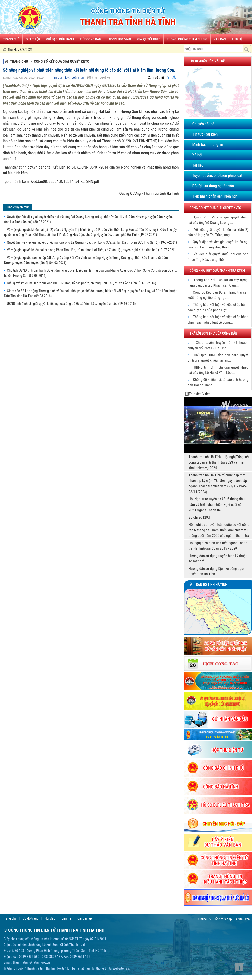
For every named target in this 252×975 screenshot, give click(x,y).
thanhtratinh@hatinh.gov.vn (31, 962)
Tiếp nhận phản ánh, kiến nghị (215, 196)
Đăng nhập (84, 918)
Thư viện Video (200, 394)
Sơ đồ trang (30, 918)
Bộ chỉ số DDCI (199, 517)
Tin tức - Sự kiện (205, 134)
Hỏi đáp (50, 918)
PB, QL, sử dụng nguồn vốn (213, 186)
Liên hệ (66, 918)
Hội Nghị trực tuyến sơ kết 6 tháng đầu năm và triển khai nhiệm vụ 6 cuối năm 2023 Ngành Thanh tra (217, 504)
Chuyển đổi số (203, 124)
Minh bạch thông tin (207, 144)
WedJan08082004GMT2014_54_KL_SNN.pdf (65, 181)
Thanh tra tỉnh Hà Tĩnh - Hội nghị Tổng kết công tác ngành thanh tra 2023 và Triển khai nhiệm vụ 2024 (219, 462)
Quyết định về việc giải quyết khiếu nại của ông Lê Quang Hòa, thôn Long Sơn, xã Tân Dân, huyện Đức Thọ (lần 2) (92, 242)
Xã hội (197, 155)
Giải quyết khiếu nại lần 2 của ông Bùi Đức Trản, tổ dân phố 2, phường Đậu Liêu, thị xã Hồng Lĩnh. (81, 283)
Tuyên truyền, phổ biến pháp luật (217, 175)
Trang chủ (19, 61)
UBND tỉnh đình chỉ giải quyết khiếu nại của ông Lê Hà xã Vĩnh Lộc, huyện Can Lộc (71, 304)
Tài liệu (198, 165)
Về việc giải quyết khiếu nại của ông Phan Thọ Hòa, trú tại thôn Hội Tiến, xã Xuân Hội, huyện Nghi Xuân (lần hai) (91, 250)
